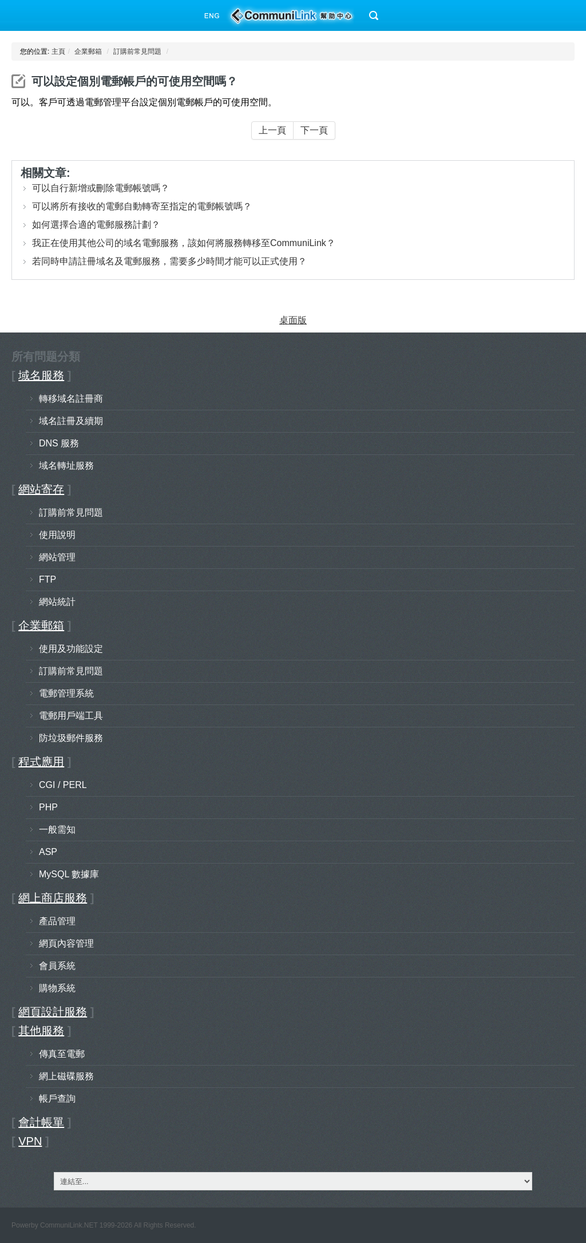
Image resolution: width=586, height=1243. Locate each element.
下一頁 (314, 130)
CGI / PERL (63, 785)
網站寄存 (41, 489)
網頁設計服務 (52, 1012)
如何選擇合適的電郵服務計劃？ (96, 224)
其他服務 (41, 1030)
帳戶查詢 (57, 1098)
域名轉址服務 (66, 465)
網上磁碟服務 (66, 1076)
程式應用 (41, 761)
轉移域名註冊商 (71, 398)
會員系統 (57, 966)
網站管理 (57, 557)
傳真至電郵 (62, 1054)
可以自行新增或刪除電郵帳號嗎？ (100, 188)
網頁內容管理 (66, 943)
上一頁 (272, 130)
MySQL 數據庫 (69, 874)
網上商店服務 (52, 898)
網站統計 (57, 602)
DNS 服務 (59, 443)
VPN (30, 1141)
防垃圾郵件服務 (71, 738)
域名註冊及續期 (71, 421)
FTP (47, 579)
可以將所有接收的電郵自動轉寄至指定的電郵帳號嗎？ (142, 206)
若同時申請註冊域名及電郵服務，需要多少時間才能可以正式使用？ (169, 261)
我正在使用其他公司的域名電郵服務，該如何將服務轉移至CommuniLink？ (183, 243)
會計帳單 (41, 1122)
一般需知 (57, 829)
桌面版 (293, 320)
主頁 (58, 51)
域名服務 (41, 375)
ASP (48, 852)
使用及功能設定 (71, 649)
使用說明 (57, 535)
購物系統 (57, 988)
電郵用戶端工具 (71, 716)
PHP (48, 807)
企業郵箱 (88, 51)
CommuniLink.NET (68, 1225)
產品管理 (57, 921)
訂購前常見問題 (137, 51)
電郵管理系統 (66, 693)
